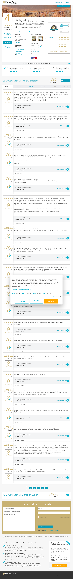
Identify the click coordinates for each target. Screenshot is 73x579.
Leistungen (51, 41)
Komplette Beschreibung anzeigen (22, 31)
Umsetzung (51, 44)
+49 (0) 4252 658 (20, 49)
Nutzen (50, 39)
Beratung (51, 46)
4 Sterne (61, 26)
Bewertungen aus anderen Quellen (7, 34)
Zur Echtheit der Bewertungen (7, 38)
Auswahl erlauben (36, 301)
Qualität (51, 37)
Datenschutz (63, 573)
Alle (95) (7, 86)
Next (45, 38)
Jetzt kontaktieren (63, 6)
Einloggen (67, 2)
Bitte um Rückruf (44, 517)
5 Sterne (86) (18, 86)
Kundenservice (52, 50)
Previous (30, 38)
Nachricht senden (45, 527)
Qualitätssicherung (57, 573)
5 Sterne (61, 24)
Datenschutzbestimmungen (27, 289)
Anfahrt (18, 42)
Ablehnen (22, 301)
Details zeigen (53, 296)
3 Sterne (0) (42, 86)
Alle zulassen (51, 301)
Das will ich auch (59, 2)
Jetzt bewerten (8, 42)
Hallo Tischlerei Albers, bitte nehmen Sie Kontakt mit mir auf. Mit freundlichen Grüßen (19, 519)
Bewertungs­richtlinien (49, 573)
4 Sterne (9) (30, 86)
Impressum (17, 289)
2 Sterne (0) (54, 86)
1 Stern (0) (65, 86)
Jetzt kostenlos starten (59, 565)
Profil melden (29, 538)
